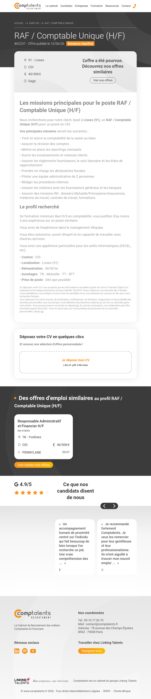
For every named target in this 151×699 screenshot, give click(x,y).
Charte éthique (122, 691)
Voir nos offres (102, 80)
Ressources (112, 5)
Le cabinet (52, 5)
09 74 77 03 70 (93, 620)
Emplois (34, 23)
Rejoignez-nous (91, 651)
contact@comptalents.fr (102, 624)
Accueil (19, 23)
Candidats (66, 5)
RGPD (106, 691)
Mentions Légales (89, 691)
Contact (126, 5)
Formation (97, 5)
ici (77, 305)
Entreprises (81, 5)
